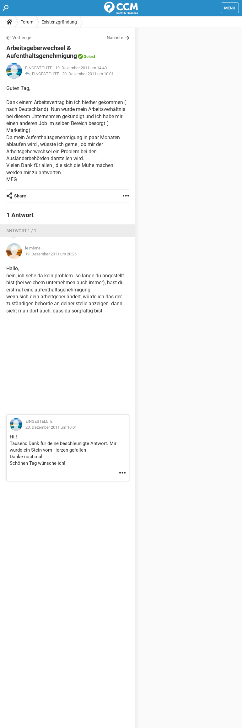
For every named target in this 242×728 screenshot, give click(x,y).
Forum (26, 21)
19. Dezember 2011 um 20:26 (51, 254)
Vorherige (21, 37)
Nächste (115, 37)
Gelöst (89, 56)
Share (20, 195)
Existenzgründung (59, 21)
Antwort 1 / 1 (21, 230)
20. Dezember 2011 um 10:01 (88, 73)
